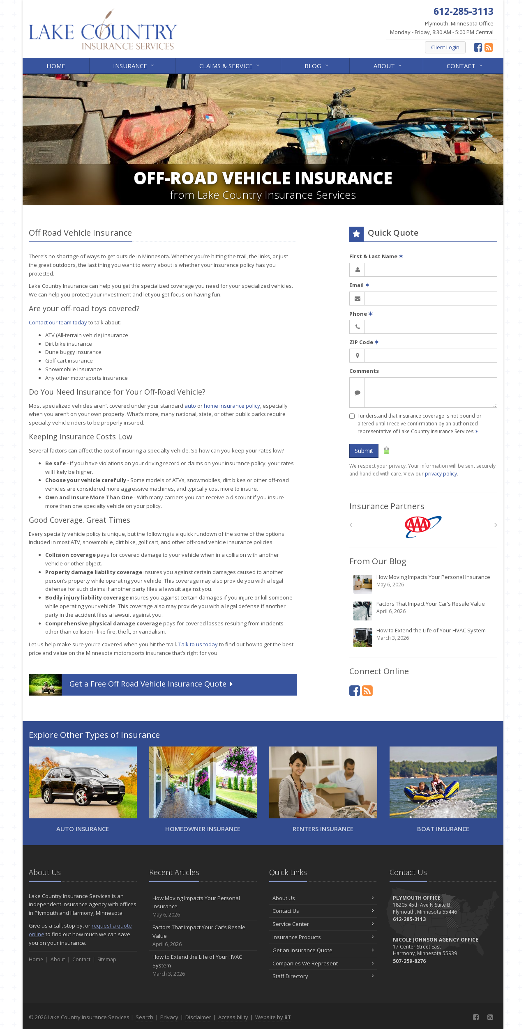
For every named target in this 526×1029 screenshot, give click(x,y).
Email (359, 285)
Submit (364, 451)
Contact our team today (58, 322)
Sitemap (106, 959)
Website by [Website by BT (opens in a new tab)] (273, 1017)
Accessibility (233, 1017)
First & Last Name (376, 256)
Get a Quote (132, 685)
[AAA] (423, 527)
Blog (317, 65)
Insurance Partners (386, 506)
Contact (465, 65)
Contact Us (323, 910)
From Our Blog (377, 561)
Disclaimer (198, 1017)
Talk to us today (198, 644)
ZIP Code (364, 342)
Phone (361, 313)
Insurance (134, 65)
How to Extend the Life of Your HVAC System (424, 637)
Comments (364, 370)
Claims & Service (230, 65)
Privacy (169, 1017)
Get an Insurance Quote (323, 950)
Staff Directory (323, 976)
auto (190, 405)
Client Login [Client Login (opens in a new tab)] (445, 47)
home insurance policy (232, 405)
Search (144, 1017)
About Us (323, 898)
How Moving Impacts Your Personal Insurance (424, 584)
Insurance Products (323, 937)
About (388, 65)
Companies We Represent (323, 963)
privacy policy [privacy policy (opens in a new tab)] (441, 473)
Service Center (323, 924)
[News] (488, 47)
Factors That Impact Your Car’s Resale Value (424, 610)
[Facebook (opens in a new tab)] (478, 47)
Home (55, 66)
